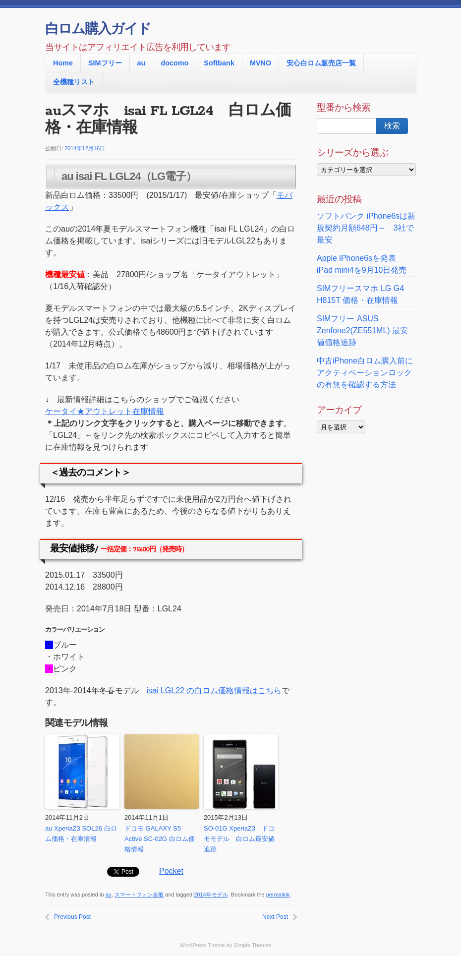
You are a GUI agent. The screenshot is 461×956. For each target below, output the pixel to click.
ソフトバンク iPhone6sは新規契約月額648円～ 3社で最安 (366, 228)
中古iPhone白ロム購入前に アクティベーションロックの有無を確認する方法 (365, 373)
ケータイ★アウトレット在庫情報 (104, 411)
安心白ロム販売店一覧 (321, 63)
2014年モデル (211, 894)
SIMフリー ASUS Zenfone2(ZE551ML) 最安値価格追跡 (362, 330)
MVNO (260, 63)
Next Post (275, 916)
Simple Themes (252, 945)
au (141, 63)
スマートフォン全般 (139, 894)
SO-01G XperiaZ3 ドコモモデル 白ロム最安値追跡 (239, 839)
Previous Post (72, 916)
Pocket (171, 871)
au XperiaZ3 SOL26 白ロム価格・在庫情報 (81, 833)
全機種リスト (74, 82)
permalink (278, 894)
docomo (174, 63)
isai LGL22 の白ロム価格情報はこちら (214, 690)
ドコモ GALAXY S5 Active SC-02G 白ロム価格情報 (159, 839)
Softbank (219, 63)
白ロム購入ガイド (98, 30)
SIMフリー (105, 63)
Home (63, 63)
